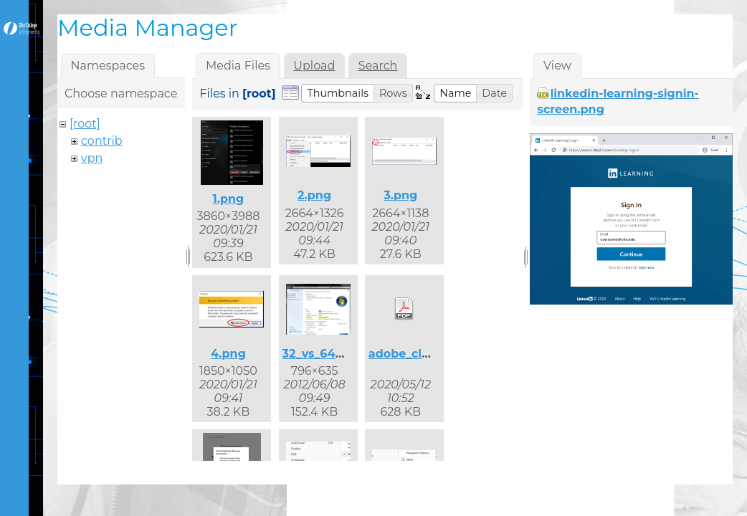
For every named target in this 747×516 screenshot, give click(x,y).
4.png (228, 353)
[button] (337, 93)
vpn (92, 158)
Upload (314, 65)
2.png (314, 195)
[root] (85, 123)
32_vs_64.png (322, 353)
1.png (228, 199)
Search (378, 65)
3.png (400, 195)
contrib (102, 141)
